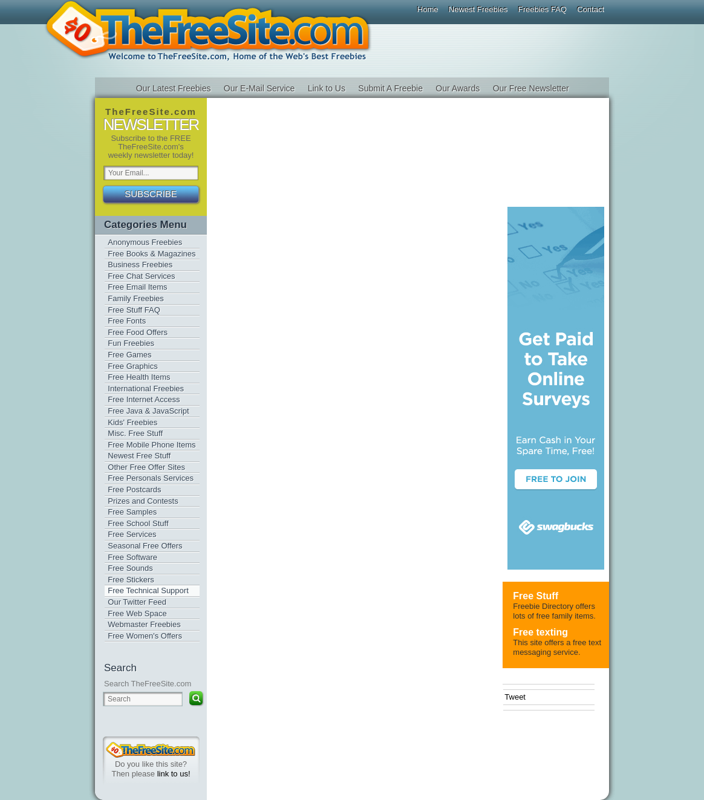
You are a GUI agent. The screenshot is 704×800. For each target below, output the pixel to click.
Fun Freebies (131, 343)
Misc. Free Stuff (135, 433)
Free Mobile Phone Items (151, 444)
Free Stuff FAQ (134, 309)
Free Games (129, 354)
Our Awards (457, 88)
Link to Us (326, 88)
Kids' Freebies (132, 422)
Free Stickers (131, 579)
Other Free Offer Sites (146, 467)
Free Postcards (134, 489)
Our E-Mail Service (259, 88)
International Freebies (146, 388)
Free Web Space (137, 613)
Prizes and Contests (143, 501)
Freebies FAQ (542, 9)
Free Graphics (132, 366)
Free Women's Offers (145, 635)
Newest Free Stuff (139, 455)
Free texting (540, 632)
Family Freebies (135, 298)
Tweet (515, 696)
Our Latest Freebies (173, 88)
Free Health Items (139, 377)
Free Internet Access (144, 399)
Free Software (132, 557)
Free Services (132, 534)
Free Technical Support (148, 590)
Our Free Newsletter (531, 88)
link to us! (174, 773)
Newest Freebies (478, 9)
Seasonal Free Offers (145, 545)
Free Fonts (127, 320)
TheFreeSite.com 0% (150, 750)
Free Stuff (535, 596)
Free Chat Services (141, 276)
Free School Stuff (138, 523)
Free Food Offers (138, 332)
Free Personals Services (151, 478)
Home (427, 9)
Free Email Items (137, 286)
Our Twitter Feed (137, 602)
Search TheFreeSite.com (147, 683)
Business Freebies (140, 264)
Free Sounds (130, 568)
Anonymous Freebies (145, 242)
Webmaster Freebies (144, 624)
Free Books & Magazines (151, 253)
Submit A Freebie (390, 88)
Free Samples (132, 511)
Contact (590, 9)
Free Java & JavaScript (148, 410)
